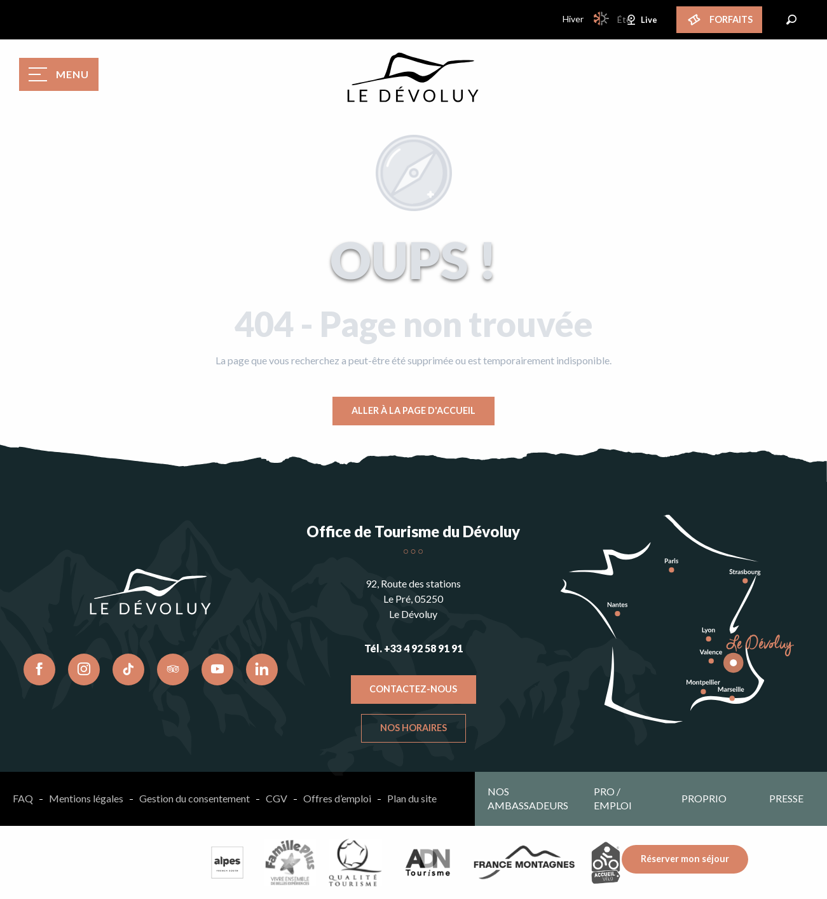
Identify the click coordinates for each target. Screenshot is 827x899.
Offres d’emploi (337, 798)
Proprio (704, 798)
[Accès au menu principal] (59, 74)
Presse (786, 798)
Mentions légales (86, 798)
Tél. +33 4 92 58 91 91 (413, 648)
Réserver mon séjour (685, 858)
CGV (276, 798)
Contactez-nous (413, 688)
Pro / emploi (613, 798)
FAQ (23, 798)
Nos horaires (413, 727)
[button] (791, 20)
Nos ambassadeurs (528, 798)
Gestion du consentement (194, 798)
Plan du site (412, 798)
